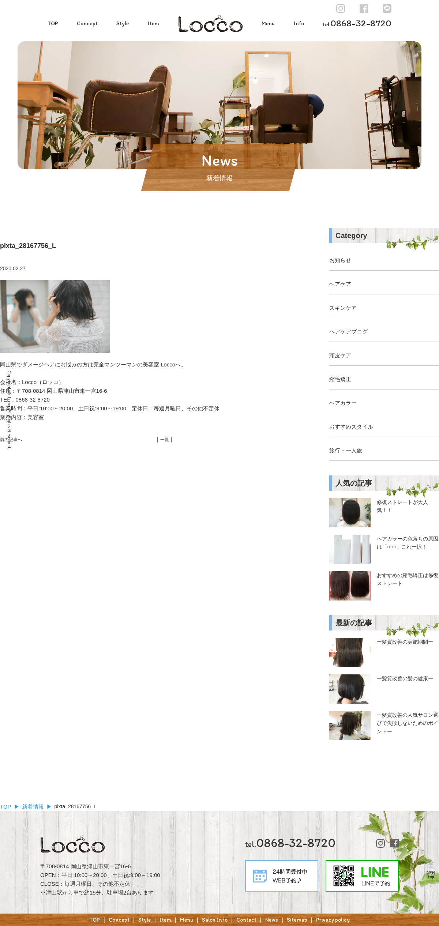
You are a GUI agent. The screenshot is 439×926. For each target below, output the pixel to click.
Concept (87, 23)
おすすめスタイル (351, 427)
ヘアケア (340, 284)
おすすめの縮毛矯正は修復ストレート (407, 579)
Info (298, 23)
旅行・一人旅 (345, 450)
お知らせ (340, 260)
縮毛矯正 (340, 379)
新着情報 (33, 806)
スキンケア (343, 308)
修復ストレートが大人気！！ (402, 506)
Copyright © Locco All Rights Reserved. (9, 409)
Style (122, 23)
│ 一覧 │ (164, 439)
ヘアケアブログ (348, 331)
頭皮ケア (340, 355)
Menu (268, 23)
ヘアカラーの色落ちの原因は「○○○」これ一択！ (407, 543)
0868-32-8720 (357, 23)
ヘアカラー (343, 403)
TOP (53, 23)
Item (153, 23)
